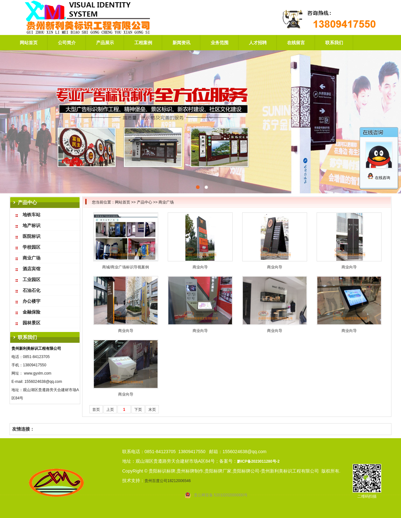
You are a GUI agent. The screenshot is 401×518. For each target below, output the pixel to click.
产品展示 (105, 42)
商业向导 (200, 267)
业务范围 (220, 42)
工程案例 (143, 42)
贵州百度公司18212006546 (167, 481)
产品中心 (144, 202)
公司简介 (67, 42)
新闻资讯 (181, 42)
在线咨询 (378, 178)
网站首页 (29, 42)
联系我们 (334, 42)
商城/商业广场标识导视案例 (125, 267)
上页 (110, 409)
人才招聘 (258, 42)
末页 (152, 409)
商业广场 (166, 202)
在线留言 (296, 42)
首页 (96, 409)
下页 (138, 409)
